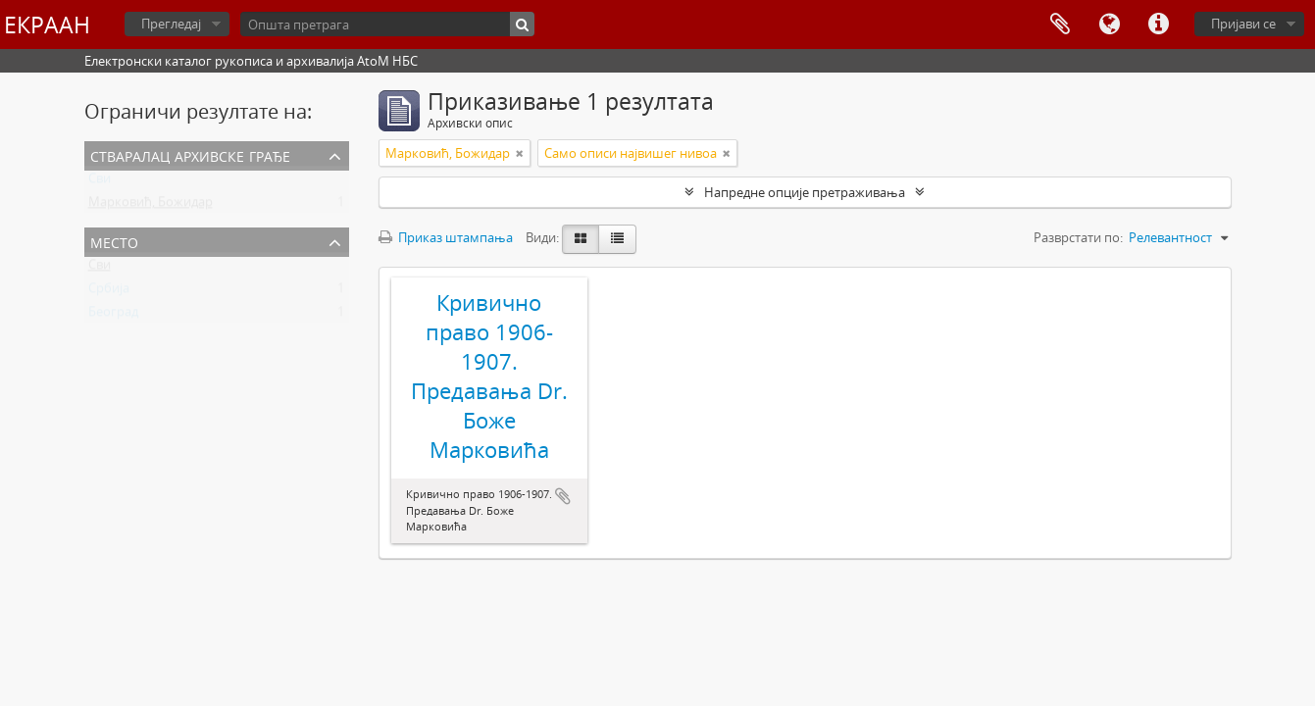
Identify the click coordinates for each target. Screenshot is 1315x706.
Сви (99, 182)
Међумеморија (1060, 24)
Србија (108, 292)
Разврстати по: (1078, 237)
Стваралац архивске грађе (190, 154)
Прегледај (171, 23)
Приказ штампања (446, 237)
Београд (113, 316)
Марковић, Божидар (150, 206)
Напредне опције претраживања (804, 192)
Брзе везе (1158, 24)
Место (114, 240)
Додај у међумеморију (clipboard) (563, 496)
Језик (1109, 24)
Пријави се (1243, 23)
